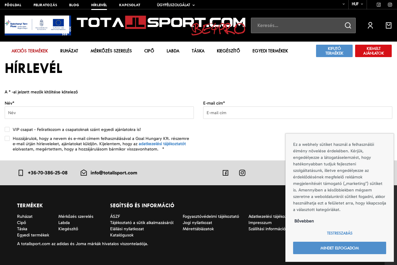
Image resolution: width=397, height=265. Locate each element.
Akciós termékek (29, 50)
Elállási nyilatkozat (127, 228)
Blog (74, 5)
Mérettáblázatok (198, 228)
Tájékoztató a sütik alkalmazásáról (141, 222)
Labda (173, 50)
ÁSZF (115, 216)
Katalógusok (121, 235)
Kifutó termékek (334, 51)
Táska (198, 50)
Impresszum (260, 222)
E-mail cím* (214, 103)
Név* (9, 103)
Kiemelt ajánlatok (373, 51)
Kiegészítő (228, 50)
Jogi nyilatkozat (197, 222)
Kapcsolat (129, 5)
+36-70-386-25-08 (42, 172)
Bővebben (304, 221)
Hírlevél (99, 5)
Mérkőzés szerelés (111, 50)
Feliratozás (45, 5)
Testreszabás (339, 233)
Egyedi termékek (270, 50)
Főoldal (13, 5)
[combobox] (340, 4)
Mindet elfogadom (339, 248)
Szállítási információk (268, 228)
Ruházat (69, 50)
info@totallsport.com (108, 172)
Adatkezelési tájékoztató (271, 216)
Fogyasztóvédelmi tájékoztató (211, 216)
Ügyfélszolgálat (173, 5)
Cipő (149, 50)
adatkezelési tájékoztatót (162, 143)
